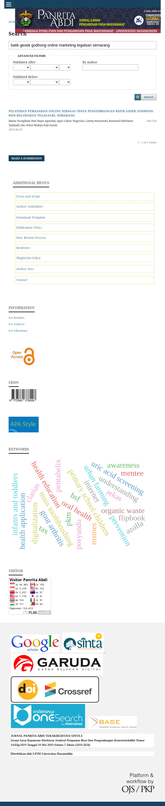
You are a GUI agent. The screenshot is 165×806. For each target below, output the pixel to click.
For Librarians (18, 330)
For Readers (16, 318)
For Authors (16, 324)
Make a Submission (26, 158)
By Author (89, 62)
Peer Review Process (31, 238)
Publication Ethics (29, 227)
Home (13, 22)
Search (148, 97)
